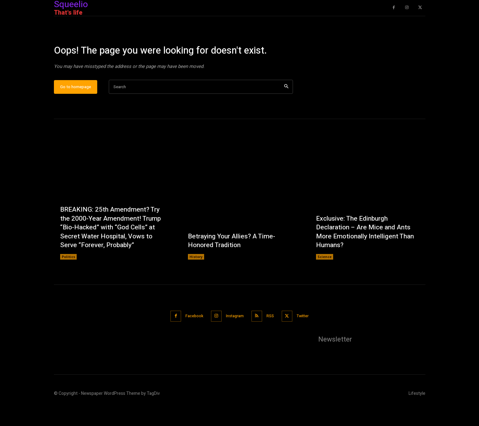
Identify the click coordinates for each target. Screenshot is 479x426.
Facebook (190, 335)
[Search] (286, 107)
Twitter (307, 335)
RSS (272, 335)
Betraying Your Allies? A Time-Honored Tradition (234, 260)
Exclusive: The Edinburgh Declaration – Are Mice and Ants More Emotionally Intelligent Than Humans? (366, 251)
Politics (68, 276)
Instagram (234, 335)
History (196, 276)
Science (325, 276)
